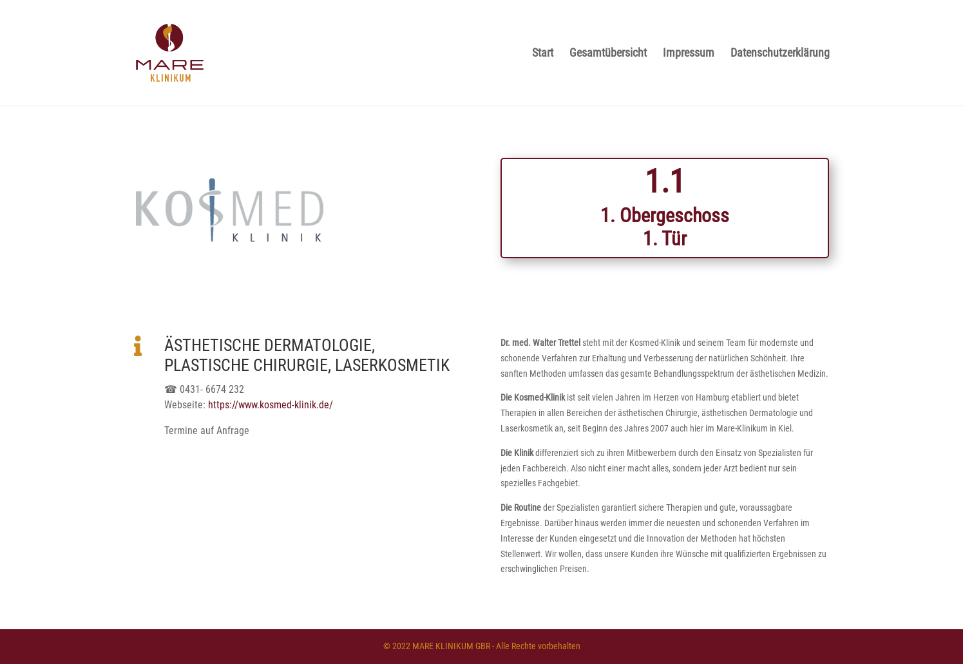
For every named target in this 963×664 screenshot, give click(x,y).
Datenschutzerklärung (780, 53)
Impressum (688, 53)
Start (542, 53)
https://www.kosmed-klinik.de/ (270, 405)
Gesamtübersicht (608, 53)
